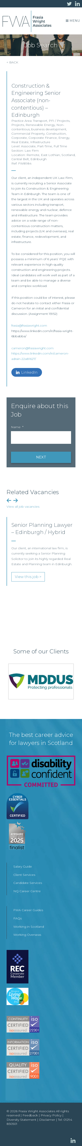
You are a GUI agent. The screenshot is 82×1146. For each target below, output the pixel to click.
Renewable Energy (40, 125)
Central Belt (20, 159)
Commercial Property (28, 134)
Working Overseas (27, 935)
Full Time (60, 146)
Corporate (19, 138)
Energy (63, 138)
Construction (56, 134)
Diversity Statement (21, 1120)
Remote (32, 155)
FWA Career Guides (28, 910)
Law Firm (31, 151)
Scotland (68, 155)
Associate (28, 146)
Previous (9, 500)
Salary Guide (22, 866)
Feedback (30, 1115)
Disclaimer (47, 1120)
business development (48, 129)
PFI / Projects (59, 121)
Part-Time (44, 146)
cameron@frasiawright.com (32, 348)
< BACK (12, 62)
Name (17, 427)
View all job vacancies (23, 507)
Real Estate (20, 142)
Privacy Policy (51, 1115)
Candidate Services (27, 883)
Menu (73, 21)
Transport (40, 121)
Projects (17, 125)
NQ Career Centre (27, 891)
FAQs (17, 918)
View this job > (28, 577)
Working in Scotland (28, 927)
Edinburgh (38, 159)
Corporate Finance (42, 138)
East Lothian (50, 155)
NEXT (41, 457)
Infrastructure (40, 142)
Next (15, 500)
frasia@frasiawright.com (29, 325)
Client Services (24, 875)
